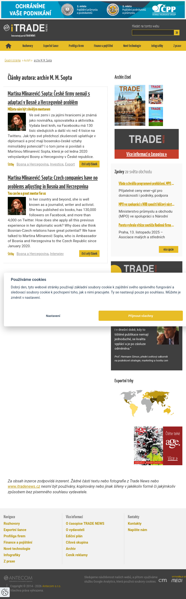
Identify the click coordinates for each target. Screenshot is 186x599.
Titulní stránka (8, 46)
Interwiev (57, 254)
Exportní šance (50, 46)
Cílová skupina (77, 542)
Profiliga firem (76, 46)
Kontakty (134, 523)
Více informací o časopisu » (146, 154)
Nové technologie (132, 46)
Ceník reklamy (77, 555)
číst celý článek (89, 164)
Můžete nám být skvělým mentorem (54, 100)
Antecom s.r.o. (51, 586)
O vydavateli (75, 530)
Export (70, 164)
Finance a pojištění (103, 46)
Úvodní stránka (13, 60)
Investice (57, 164)
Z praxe (177, 46)
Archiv (71, 549)
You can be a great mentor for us (54, 184)
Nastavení (53, 316)
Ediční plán (74, 536)
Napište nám (137, 530)
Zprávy (133, 172)
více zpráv (168, 249)
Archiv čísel (123, 77)
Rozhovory (28, 46)
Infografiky (157, 46)
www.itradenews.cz (24, 486)
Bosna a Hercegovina (32, 164)
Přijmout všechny (140, 316)
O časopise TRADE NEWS (85, 523)
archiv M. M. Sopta (43, 60)
